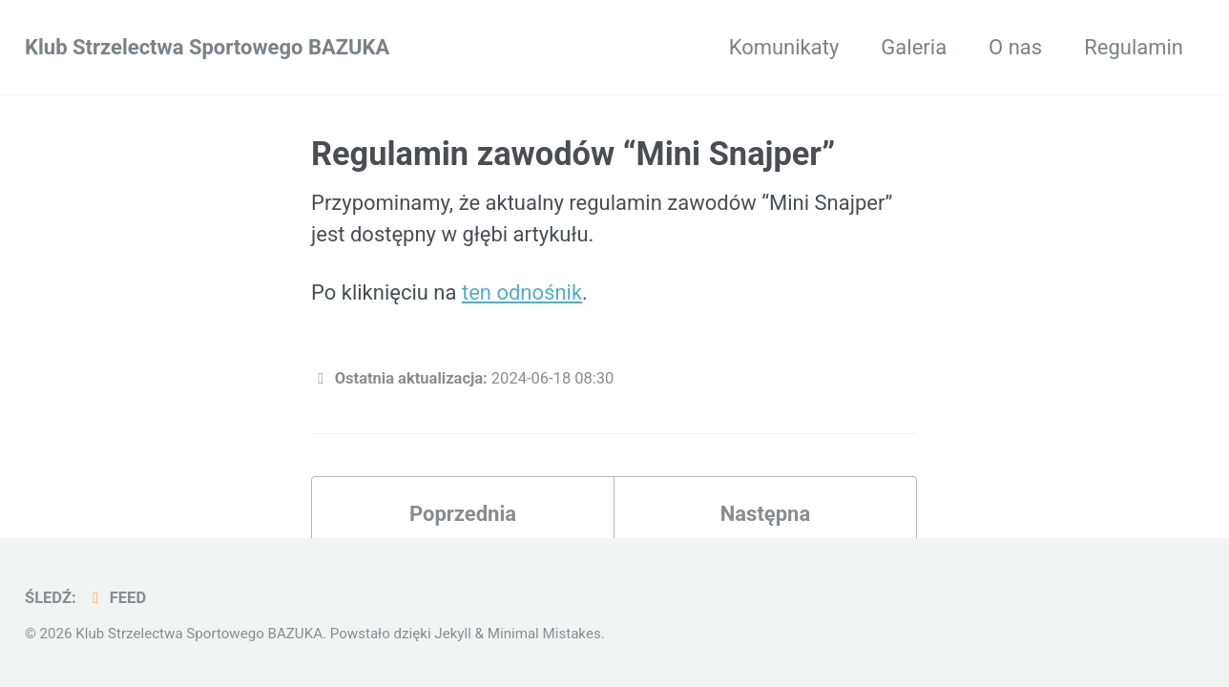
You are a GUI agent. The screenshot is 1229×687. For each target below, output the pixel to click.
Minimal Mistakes (544, 633)
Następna (765, 514)
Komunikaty (784, 47)
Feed (116, 598)
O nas (1015, 47)
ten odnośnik (522, 292)
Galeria (914, 47)
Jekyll (452, 633)
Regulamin (1133, 47)
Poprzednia (462, 514)
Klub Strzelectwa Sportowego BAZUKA (207, 47)
